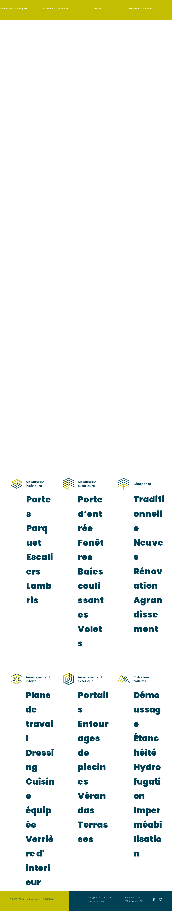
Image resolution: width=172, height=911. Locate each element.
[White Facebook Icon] (154, 900)
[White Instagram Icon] (160, 900)
